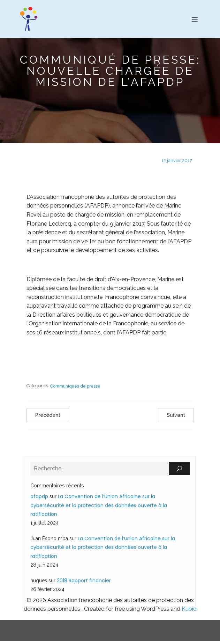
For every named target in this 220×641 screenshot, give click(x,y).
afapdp (39, 496)
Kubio (189, 609)
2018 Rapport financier (84, 580)
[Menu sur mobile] (195, 19)
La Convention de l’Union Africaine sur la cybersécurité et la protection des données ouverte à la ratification (98, 505)
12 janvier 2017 (176, 160)
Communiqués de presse (75, 386)
